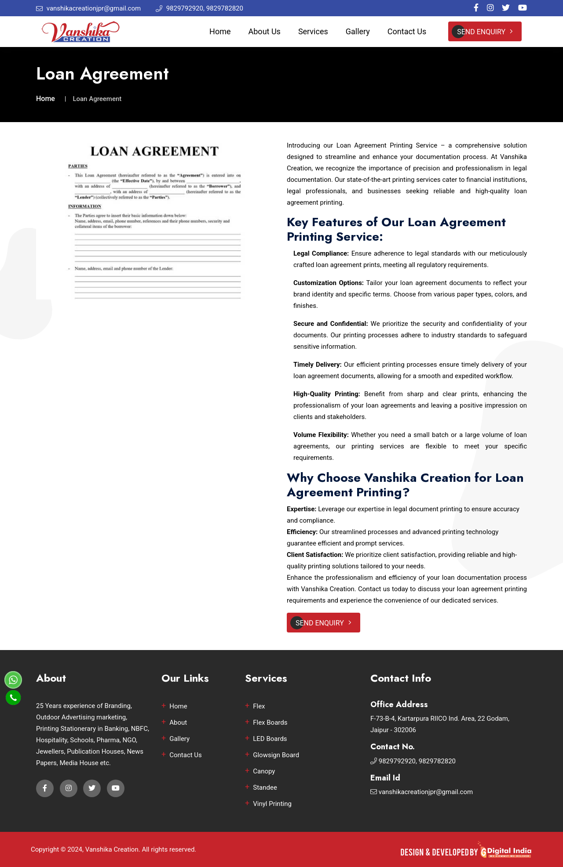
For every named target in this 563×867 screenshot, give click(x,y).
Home (219, 31)
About (178, 722)
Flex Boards (270, 722)
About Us (265, 31)
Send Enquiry (485, 31)
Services (313, 31)
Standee (265, 787)
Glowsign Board (276, 755)
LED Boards (270, 739)
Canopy (264, 771)
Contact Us (407, 31)
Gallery (358, 31)
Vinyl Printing (272, 804)
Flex (259, 706)
